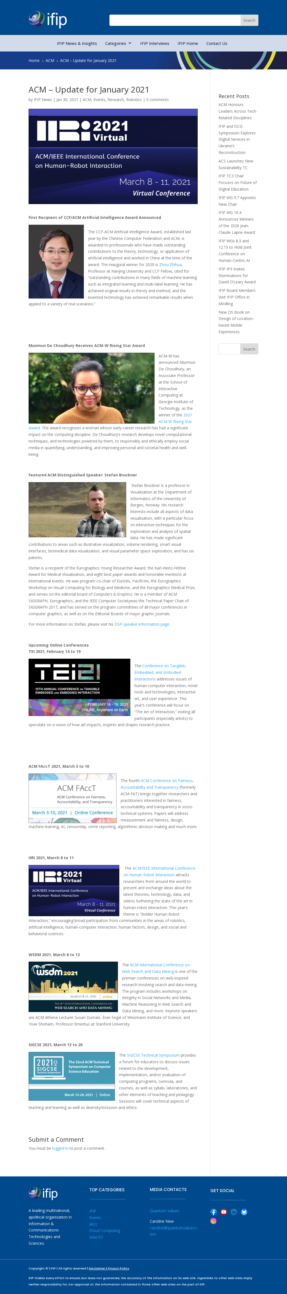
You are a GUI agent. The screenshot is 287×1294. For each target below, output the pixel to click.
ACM (87, 99)
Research (115, 99)
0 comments (157, 99)
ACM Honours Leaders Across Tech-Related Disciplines (238, 111)
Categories (118, 43)
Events (99, 99)
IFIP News (43, 99)
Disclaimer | (98, 1268)
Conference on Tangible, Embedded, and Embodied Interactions (160, 672)
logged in (60, 1148)
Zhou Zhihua (170, 264)
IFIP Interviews (154, 43)
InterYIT (96, 1237)
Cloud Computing (104, 1230)
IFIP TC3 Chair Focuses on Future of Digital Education (238, 182)
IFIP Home (188, 43)
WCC (93, 1224)
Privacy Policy (118, 1268)
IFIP (92, 1211)
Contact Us (216, 43)
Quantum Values (164, 1210)
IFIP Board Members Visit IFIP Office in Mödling (237, 297)
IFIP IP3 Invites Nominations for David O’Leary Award (237, 275)
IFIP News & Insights (77, 43)
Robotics (134, 99)
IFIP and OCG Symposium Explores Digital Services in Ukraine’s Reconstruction (237, 139)
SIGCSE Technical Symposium (153, 1055)
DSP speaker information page (142, 624)
